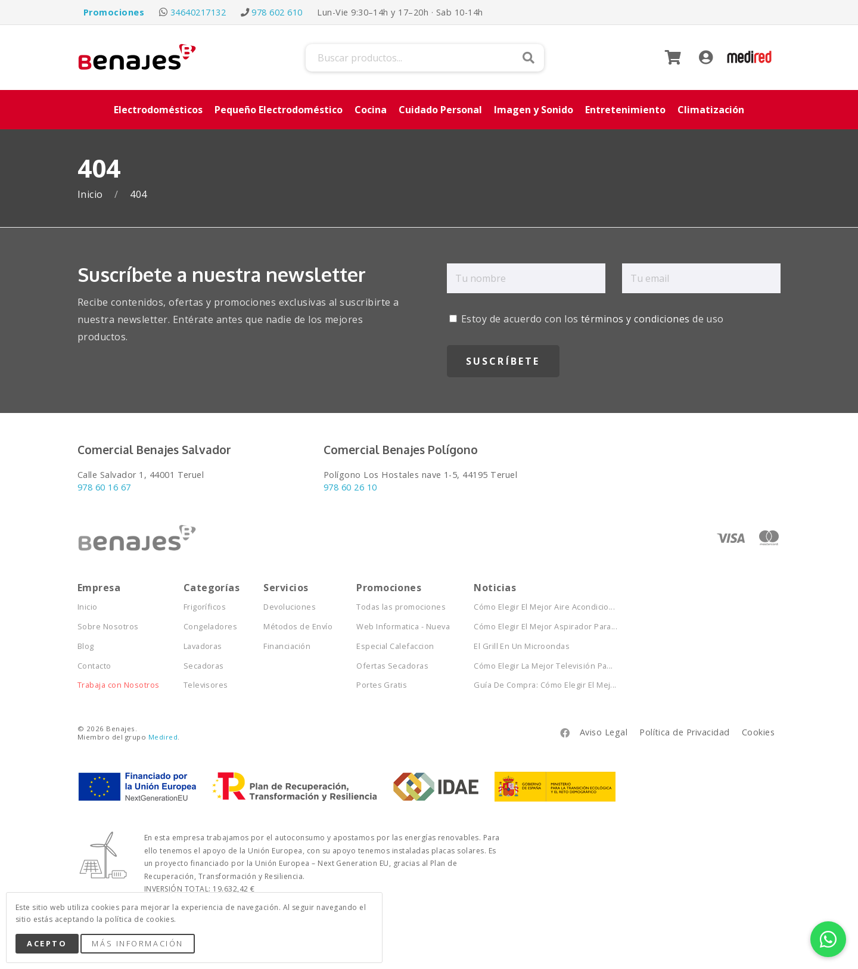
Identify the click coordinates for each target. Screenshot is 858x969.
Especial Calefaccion (395, 646)
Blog (85, 646)
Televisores (206, 685)
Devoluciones (289, 607)
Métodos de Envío (297, 627)
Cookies (758, 732)
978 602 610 (276, 12)
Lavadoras (203, 646)
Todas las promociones (401, 607)
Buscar (528, 58)
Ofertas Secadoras (392, 666)
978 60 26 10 (350, 487)
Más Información (137, 943)
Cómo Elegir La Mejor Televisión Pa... (543, 666)
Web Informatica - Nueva (403, 627)
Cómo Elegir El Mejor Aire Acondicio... (544, 607)
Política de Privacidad (684, 732)
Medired (163, 736)
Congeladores (211, 627)
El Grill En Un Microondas (522, 646)
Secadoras (204, 666)
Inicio (91, 194)
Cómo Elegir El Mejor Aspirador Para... (545, 627)
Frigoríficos (205, 607)
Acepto (47, 943)
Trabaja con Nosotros (118, 685)
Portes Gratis (381, 685)
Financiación (286, 646)
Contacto (94, 666)
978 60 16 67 (104, 487)
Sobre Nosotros (108, 627)
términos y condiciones (635, 318)
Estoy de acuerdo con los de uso (586, 318)
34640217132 (198, 12)
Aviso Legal (603, 732)
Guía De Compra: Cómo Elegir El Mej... (545, 685)
